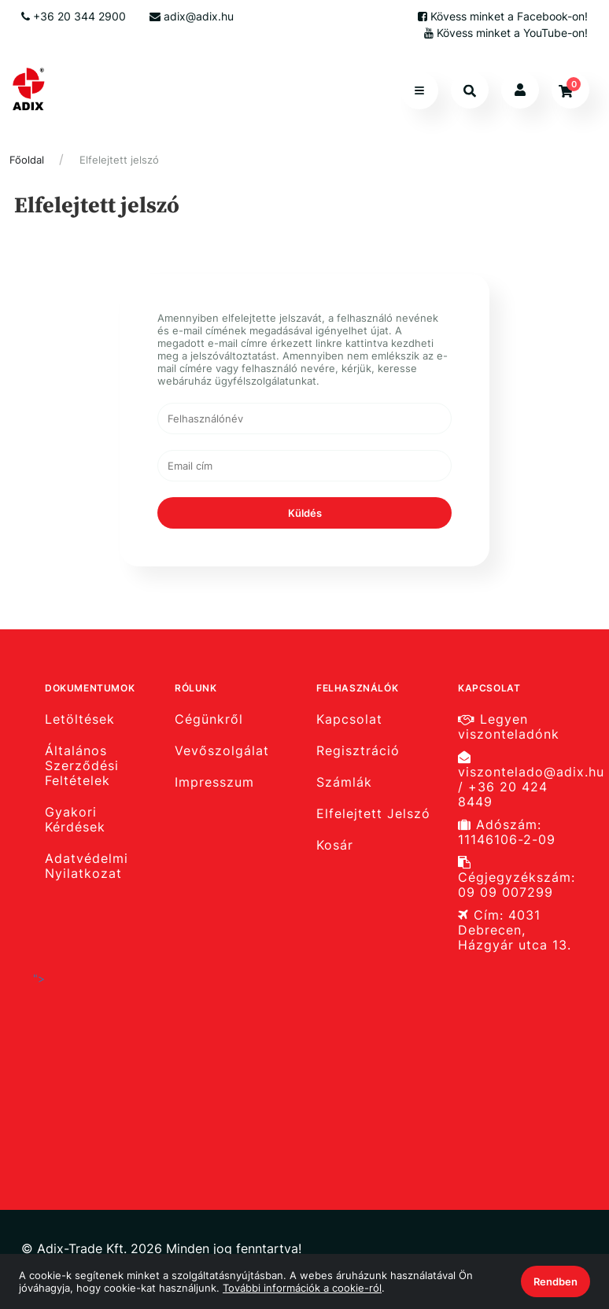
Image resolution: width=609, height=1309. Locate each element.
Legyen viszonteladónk (508, 726)
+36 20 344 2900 (73, 16)
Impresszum (214, 782)
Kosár (334, 845)
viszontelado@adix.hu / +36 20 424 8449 (523, 779)
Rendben (555, 1281)
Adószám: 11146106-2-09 (506, 832)
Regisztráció (358, 750)
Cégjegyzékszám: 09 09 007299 (516, 878)
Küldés (305, 513)
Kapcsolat (349, 719)
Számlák (344, 782)
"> (163, 1057)
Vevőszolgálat (222, 750)
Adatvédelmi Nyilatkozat (86, 866)
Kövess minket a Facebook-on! (503, 16)
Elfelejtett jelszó (119, 159)
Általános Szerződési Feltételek (82, 765)
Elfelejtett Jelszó (373, 813)
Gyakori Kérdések (75, 820)
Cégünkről (209, 719)
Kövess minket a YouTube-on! (506, 32)
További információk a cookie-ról (302, 1287)
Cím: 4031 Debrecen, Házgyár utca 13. (514, 930)
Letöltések (80, 719)
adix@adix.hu (191, 16)
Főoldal (26, 159)
